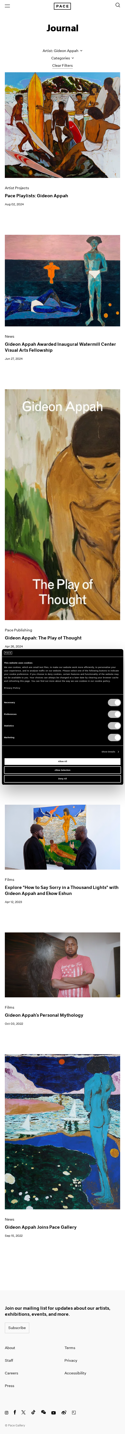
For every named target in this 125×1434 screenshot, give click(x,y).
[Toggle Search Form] (118, 5)
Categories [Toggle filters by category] (62, 58)
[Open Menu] (7, 6)
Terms (69, 1348)
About (10, 1348)
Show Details (108, 752)
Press (9, 1386)
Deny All (62, 779)
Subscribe (17, 1328)
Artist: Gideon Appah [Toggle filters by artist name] (62, 51)
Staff (9, 1360)
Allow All (62, 761)
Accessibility (75, 1373)
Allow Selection (62, 770)
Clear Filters (62, 65)
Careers (11, 1373)
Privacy (70, 1360)
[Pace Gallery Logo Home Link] (62, 6)
